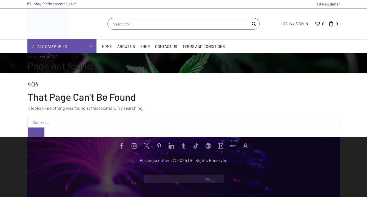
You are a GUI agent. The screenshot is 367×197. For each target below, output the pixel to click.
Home (107, 46)
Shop (145, 46)
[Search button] (253, 23)
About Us (126, 46)
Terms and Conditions (204, 46)
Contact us (166, 46)
